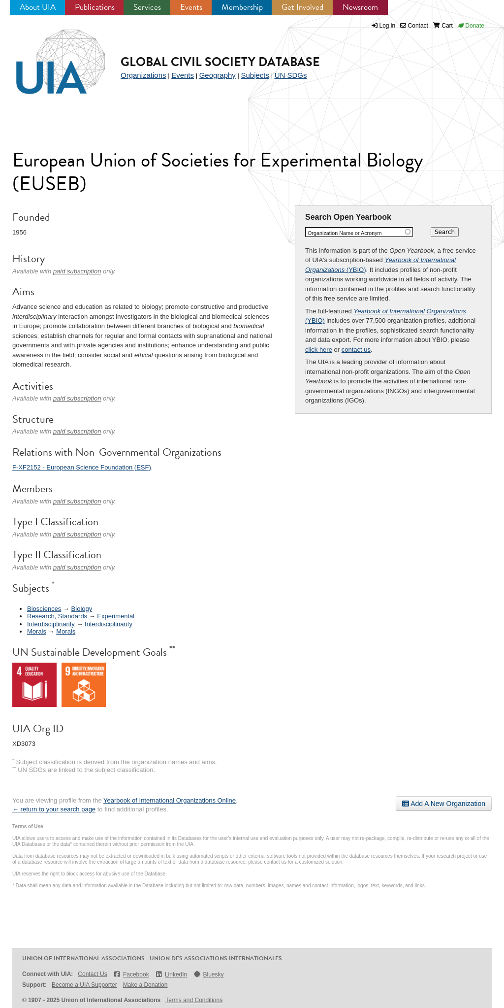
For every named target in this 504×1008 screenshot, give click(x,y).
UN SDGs (291, 75)
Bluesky (208, 974)
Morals (36, 631)
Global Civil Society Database (220, 62)
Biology (82, 608)
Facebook (131, 974)
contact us (356, 349)
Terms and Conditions (193, 1000)
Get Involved (302, 7)
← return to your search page (53, 809)
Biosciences (44, 608)
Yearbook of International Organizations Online (169, 800)
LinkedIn (171, 974)
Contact (414, 25)
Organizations (143, 75)
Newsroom (360, 7)
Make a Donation (145, 984)
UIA (49, 56)
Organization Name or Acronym (345, 233)
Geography (217, 75)
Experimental (115, 616)
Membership (242, 7)
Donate (471, 25)
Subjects (255, 75)
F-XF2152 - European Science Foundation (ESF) (81, 467)
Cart (443, 25)
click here (318, 349)
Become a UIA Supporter (84, 984)
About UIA (38, 7)
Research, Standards (57, 616)
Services (147, 7)
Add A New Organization (443, 803)
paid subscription (77, 271)
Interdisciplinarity (51, 624)
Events (191, 7)
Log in (387, 25)
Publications (95, 7)
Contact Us (92, 974)
